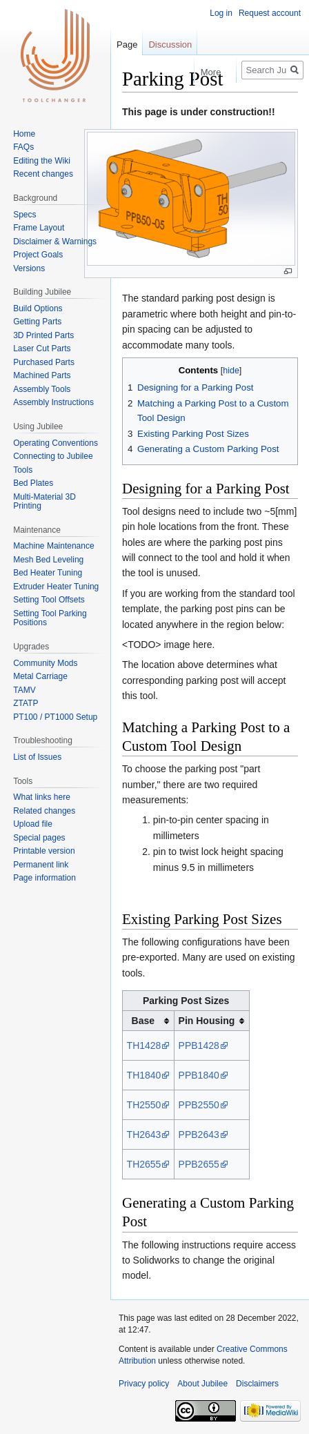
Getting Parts (37, 321)
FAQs (23, 147)
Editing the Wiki (41, 161)
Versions (29, 268)
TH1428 (144, 1045)
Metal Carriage (40, 676)
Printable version (43, 851)
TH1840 (144, 1075)
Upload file (32, 824)
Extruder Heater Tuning (56, 586)
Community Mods (45, 663)
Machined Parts (41, 375)
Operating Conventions (55, 443)
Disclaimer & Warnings (55, 241)
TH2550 (144, 1104)
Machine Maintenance (53, 546)
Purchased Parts (43, 362)
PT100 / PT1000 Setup (55, 717)
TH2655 (144, 1164)
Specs (24, 214)
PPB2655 (199, 1164)
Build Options (37, 308)
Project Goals (38, 254)
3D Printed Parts (43, 335)
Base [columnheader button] (143, 1020)
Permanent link (40, 865)
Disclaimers (257, 1383)
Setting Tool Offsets (49, 600)
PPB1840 (199, 1075)
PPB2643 (199, 1134)
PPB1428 (199, 1045)
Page (127, 44)
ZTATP (25, 703)
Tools (22, 470)
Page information (44, 878)
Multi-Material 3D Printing (44, 501)
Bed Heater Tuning (47, 573)
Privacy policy (144, 1383)
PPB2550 (199, 1104)
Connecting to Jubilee (52, 456)
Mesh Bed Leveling (48, 559)
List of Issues (37, 757)
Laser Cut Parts (41, 348)
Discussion (170, 44)
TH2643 (144, 1134)
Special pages (39, 838)
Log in (221, 13)
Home (24, 134)
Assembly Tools (41, 389)
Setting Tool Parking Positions (50, 618)
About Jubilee (202, 1383)
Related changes (44, 811)
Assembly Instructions (53, 402)
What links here (41, 797)
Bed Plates (33, 483)
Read (168, 72)
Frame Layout (38, 228)
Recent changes (43, 174)
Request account (270, 13)
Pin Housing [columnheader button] (207, 1020)
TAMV (24, 690)
